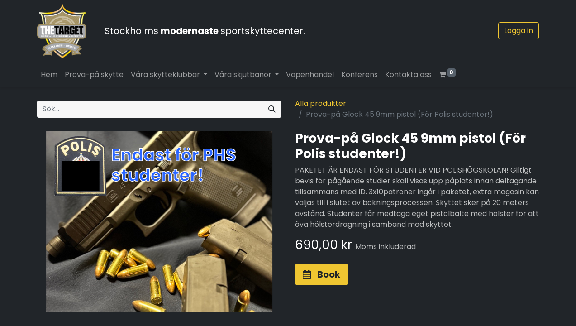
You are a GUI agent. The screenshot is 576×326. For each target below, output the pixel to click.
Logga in (518, 30)
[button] (321, 274)
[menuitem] (49, 75)
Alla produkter (320, 103)
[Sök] (271, 109)
